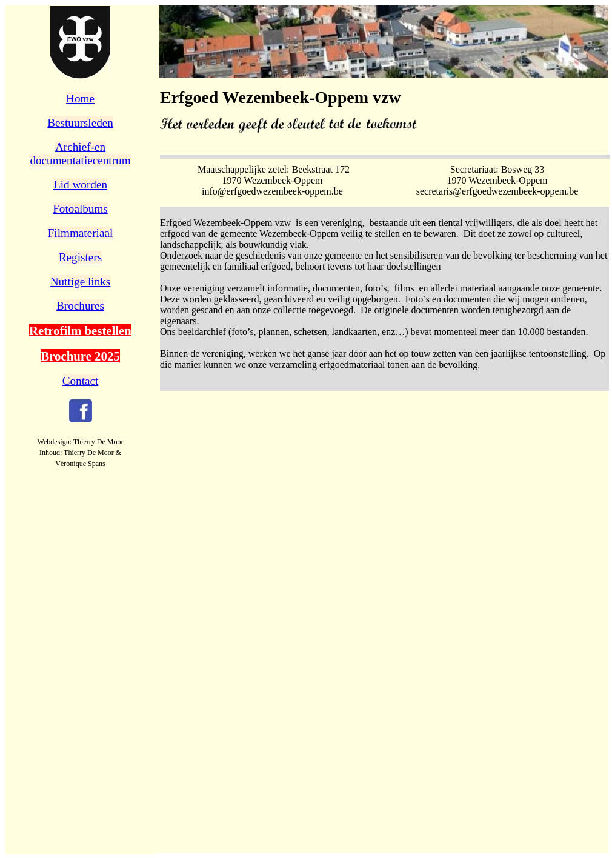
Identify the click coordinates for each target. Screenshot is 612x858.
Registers (80, 257)
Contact (80, 380)
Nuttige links (80, 281)
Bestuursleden (80, 122)
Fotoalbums (80, 208)
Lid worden (80, 184)
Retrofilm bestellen (80, 331)
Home (80, 98)
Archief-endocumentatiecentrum (80, 154)
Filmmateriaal (80, 233)
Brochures (80, 305)
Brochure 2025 (80, 356)
